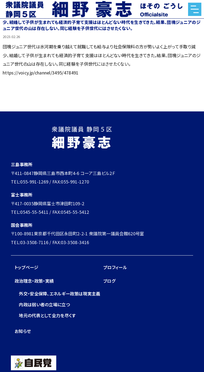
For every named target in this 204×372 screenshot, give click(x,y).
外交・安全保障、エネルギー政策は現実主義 (59, 293)
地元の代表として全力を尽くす (47, 315)
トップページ (26, 267)
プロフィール (115, 267)
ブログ (109, 281)
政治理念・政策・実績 (34, 281)
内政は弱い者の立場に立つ (44, 304)
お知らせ (23, 331)
